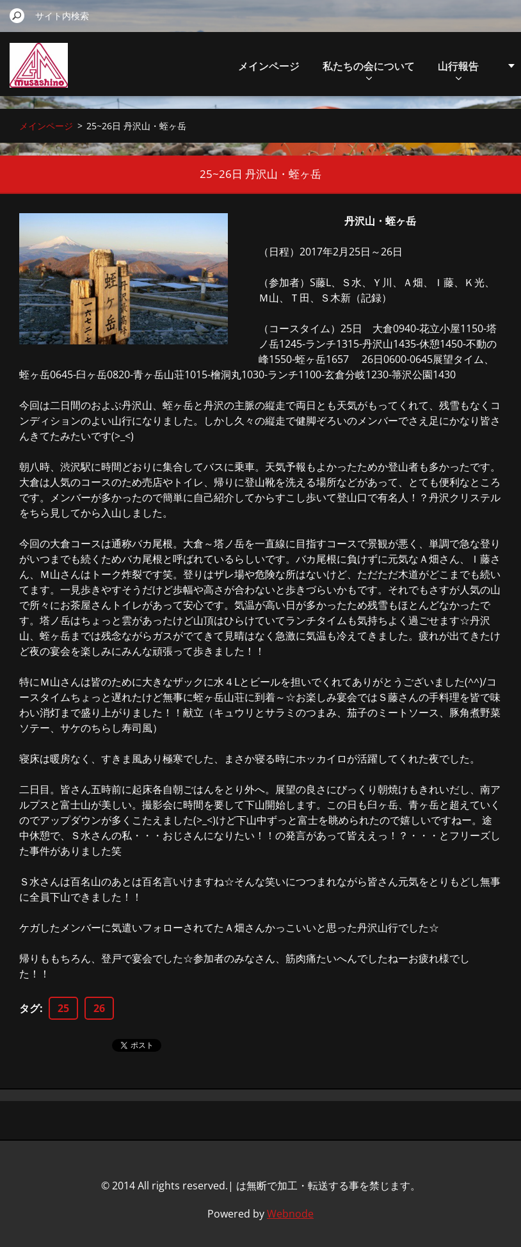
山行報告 (458, 69)
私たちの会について (368, 69)
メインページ (269, 66)
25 (63, 1008)
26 (99, 1008)
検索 (17, 15)
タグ (29, 1008)
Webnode (290, 1214)
